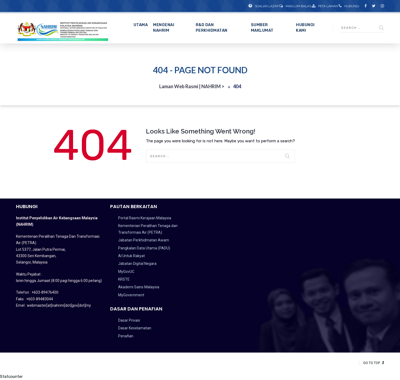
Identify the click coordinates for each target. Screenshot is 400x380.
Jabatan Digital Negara (137, 263)
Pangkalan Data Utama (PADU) (144, 248)
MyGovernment (131, 295)
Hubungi (349, 6)
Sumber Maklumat (262, 27)
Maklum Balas (295, 6)
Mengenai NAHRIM (163, 27)
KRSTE (124, 279)
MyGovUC (126, 271)
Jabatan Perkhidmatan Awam (143, 240)
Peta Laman (325, 6)
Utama (141, 24)
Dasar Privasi (129, 320)
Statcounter (11, 376)
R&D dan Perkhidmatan (211, 27)
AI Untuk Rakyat (131, 256)
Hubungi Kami (305, 27)
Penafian (125, 336)
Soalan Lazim (263, 6)
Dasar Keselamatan (134, 328)
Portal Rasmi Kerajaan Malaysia (144, 218)
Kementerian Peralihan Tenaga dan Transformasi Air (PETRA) (148, 229)
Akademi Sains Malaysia (138, 287)
